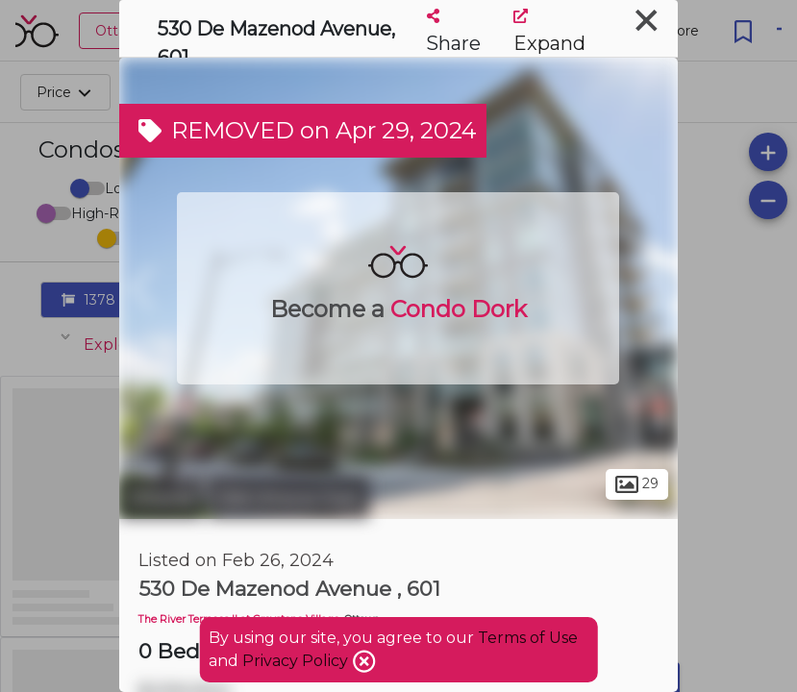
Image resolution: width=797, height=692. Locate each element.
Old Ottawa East (288, 497)
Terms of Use (528, 638)
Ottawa (161, 497)
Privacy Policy (297, 661)
